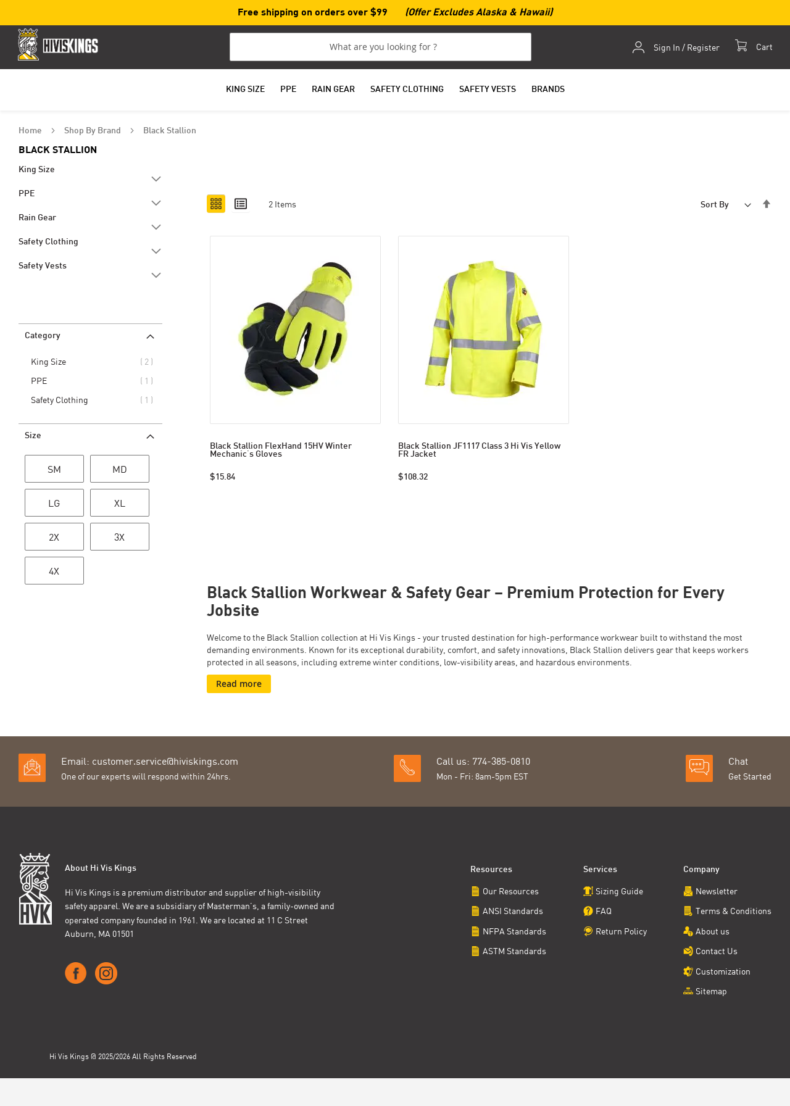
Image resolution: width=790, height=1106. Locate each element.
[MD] (119, 471)
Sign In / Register (686, 48)
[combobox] (380, 47)
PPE (41, 381)
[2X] (54, 539)
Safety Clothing (62, 401)
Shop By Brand (93, 132)
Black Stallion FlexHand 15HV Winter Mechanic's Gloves (281, 452)
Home (31, 132)
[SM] (54, 471)
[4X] (54, 573)
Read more (239, 684)
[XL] (119, 505)
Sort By (715, 206)
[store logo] (60, 44)
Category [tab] (42, 337)
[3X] (119, 539)
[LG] (54, 505)
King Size (50, 362)
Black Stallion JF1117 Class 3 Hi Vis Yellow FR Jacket (479, 452)
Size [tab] (33, 437)
